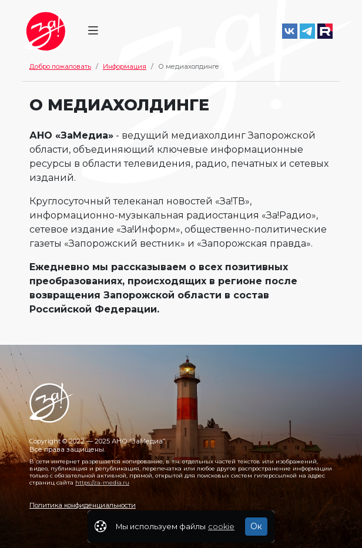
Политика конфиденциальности (82, 505)
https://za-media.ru (102, 482)
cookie (221, 526)
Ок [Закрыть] (256, 526)
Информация (124, 66)
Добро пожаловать (60, 66)
